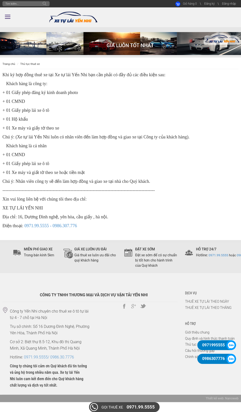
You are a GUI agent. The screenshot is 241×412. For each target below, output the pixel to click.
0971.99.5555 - (38, 225)
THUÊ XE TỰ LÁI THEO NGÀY (207, 301)
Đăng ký (209, 3)
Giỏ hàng (190, 3)
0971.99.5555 (128, 407)
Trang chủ (8, 64)
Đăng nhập (229, 3)
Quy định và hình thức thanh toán (210, 338)
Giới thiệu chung (197, 332)
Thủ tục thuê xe (30, 64)
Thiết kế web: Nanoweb (222, 398)
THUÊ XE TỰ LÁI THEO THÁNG (208, 308)
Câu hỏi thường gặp (200, 351)
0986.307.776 (65, 225)
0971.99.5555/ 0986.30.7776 (49, 357)
